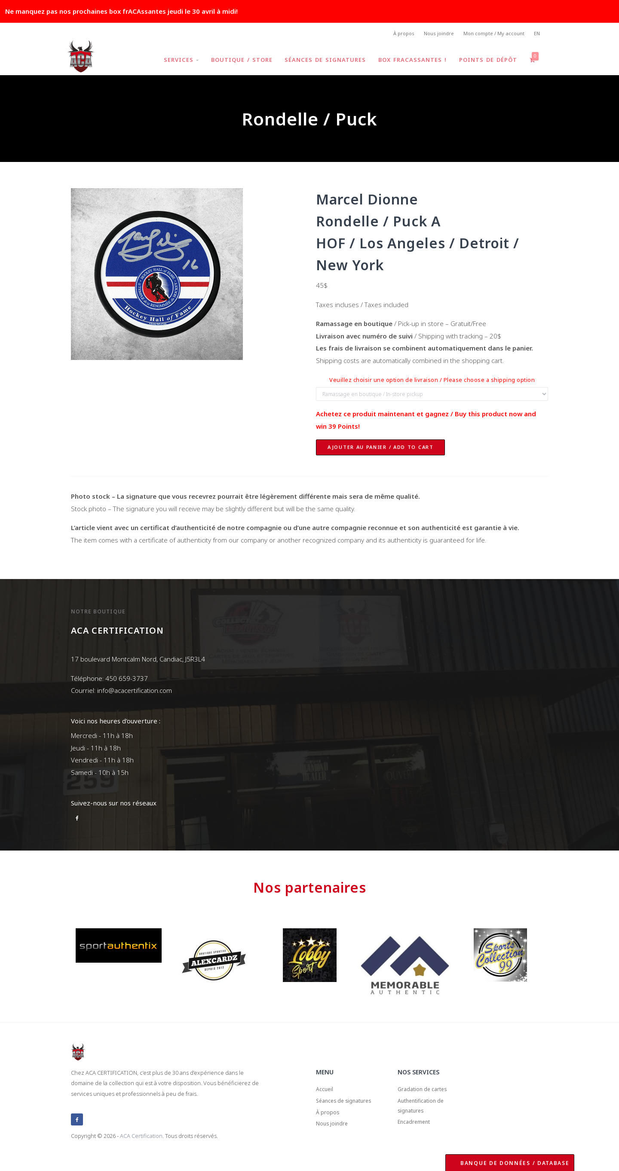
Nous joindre (432, 34)
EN (536, 34)
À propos (393, 34)
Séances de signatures (320, 62)
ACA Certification (141, 1138)
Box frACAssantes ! (409, 62)
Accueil (326, 1093)
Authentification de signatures (427, 1113)
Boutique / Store (235, 62)
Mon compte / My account (490, 34)
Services (173, 62)
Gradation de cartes (428, 1093)
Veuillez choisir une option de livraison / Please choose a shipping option (432, 382)
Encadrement (418, 1133)
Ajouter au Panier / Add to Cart (381, 449)
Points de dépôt (486, 62)
